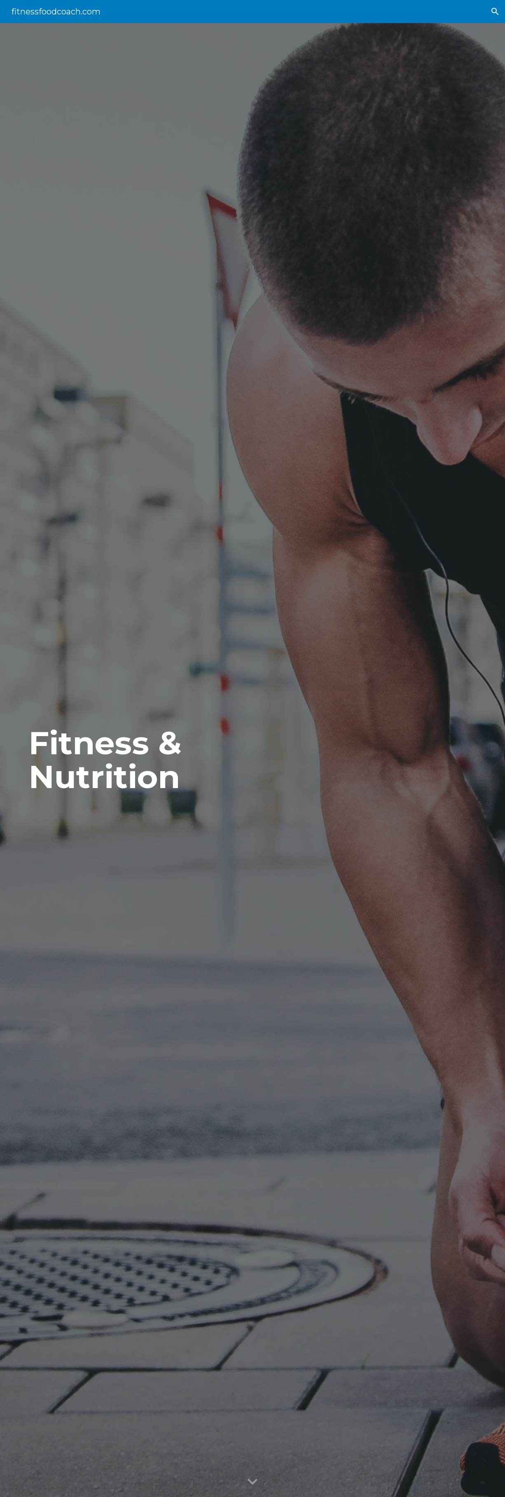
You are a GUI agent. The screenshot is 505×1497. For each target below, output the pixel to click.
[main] (117, 760)
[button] (495, 11)
